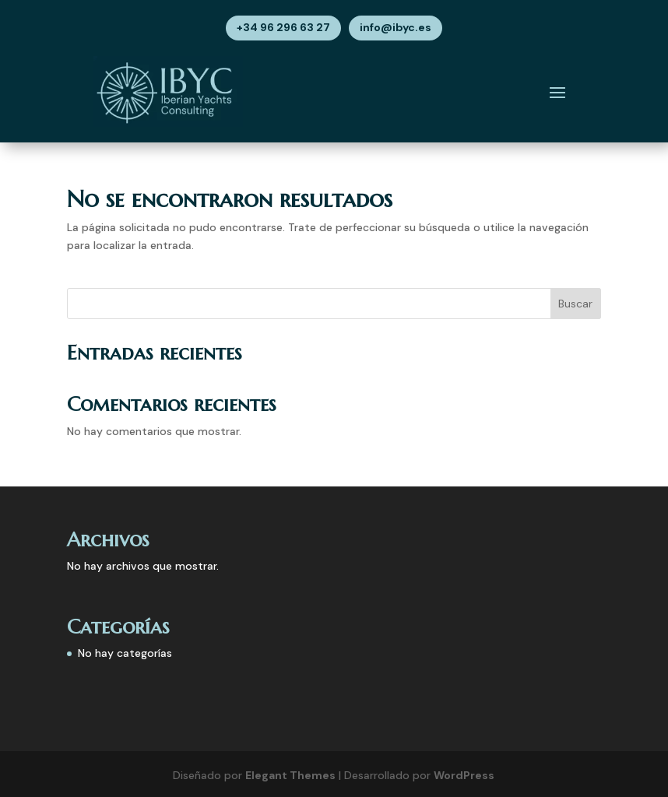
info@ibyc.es (395, 27)
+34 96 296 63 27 (283, 27)
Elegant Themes (290, 775)
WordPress (464, 775)
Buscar (575, 304)
